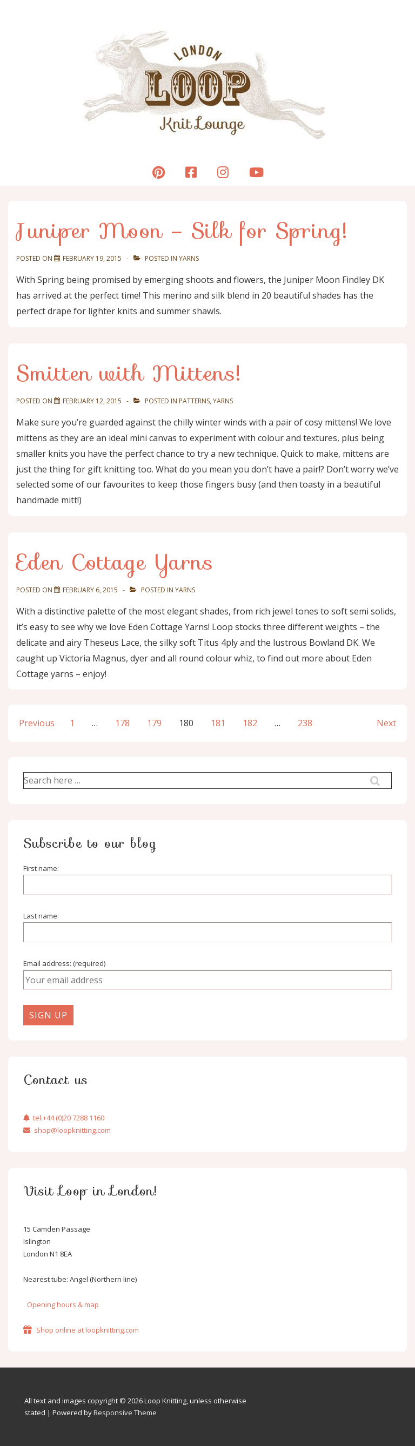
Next (386, 723)
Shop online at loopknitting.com (81, 1330)
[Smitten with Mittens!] (92, 401)
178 (122, 723)
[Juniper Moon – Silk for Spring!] (92, 258)
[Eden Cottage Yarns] (90, 589)
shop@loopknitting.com (67, 1130)
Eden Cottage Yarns (114, 562)
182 (250, 723)
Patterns (194, 401)
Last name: (41, 916)
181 (218, 723)
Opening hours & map (63, 1304)
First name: (41, 868)
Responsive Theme (125, 1412)
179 (154, 723)
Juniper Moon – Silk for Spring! (181, 230)
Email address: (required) (64, 963)
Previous (37, 723)
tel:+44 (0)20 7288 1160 (63, 1118)
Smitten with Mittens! (128, 373)
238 (305, 723)
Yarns (189, 258)
